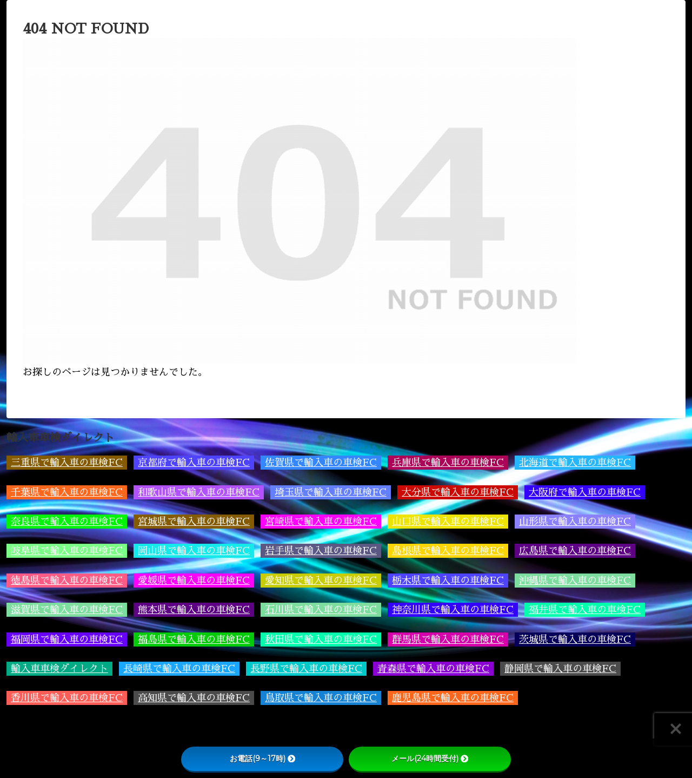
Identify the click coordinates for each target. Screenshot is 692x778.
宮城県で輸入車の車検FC (194, 521)
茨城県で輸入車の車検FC (575, 639)
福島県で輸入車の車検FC (194, 639)
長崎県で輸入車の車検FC (179, 669)
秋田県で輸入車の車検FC (321, 639)
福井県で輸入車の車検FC (585, 610)
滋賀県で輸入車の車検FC (67, 610)
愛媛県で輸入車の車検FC (194, 580)
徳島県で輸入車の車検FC (67, 580)
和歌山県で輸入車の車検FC (199, 492)
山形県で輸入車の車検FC (575, 521)
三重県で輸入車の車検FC (67, 462)
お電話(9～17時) (262, 758)
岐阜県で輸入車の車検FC (67, 551)
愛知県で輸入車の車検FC (321, 580)
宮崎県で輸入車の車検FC (321, 521)
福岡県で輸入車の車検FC (67, 639)
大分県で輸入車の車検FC (458, 492)
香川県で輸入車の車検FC (67, 698)
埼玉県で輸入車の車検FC (331, 492)
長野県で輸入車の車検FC (306, 669)
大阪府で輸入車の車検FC (585, 492)
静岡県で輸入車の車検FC (560, 669)
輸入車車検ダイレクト (59, 669)
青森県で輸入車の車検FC (433, 669)
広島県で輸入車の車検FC (575, 551)
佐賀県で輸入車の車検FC (321, 462)
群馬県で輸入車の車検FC (448, 639)
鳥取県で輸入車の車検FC (321, 698)
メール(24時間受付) (429, 758)
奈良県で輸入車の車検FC (67, 521)
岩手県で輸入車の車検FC (321, 551)
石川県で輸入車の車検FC (321, 610)
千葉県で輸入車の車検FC (67, 492)
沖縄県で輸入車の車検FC (575, 580)
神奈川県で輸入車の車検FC (453, 610)
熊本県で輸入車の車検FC (194, 610)
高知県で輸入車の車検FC (194, 698)
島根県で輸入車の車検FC (448, 551)
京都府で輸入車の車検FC (194, 462)
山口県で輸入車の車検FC (448, 521)
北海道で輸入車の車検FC (575, 462)
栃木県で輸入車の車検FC (448, 580)
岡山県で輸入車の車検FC (194, 551)
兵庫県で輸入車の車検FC (448, 462)
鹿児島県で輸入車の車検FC (453, 698)
